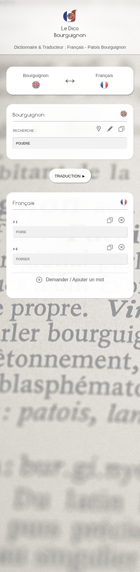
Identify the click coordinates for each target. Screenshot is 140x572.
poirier (22, 258)
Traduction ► (70, 175)
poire (21, 231)
